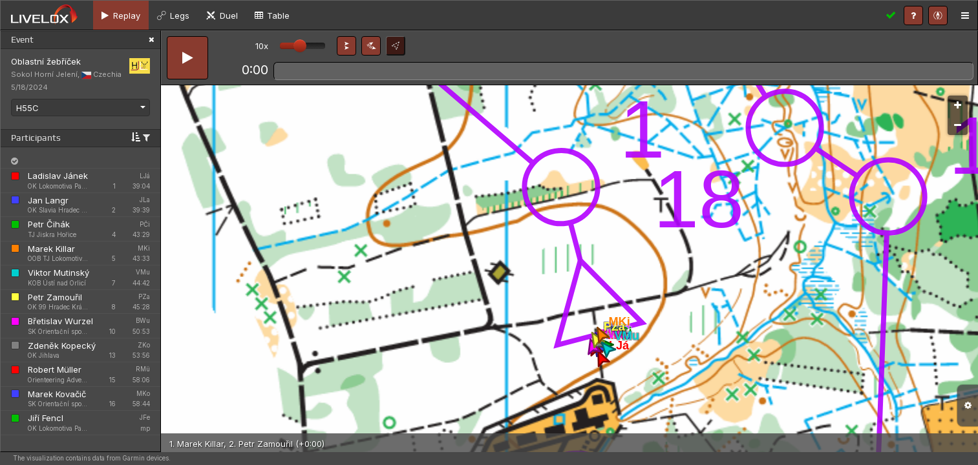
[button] (346, 46)
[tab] (121, 15)
